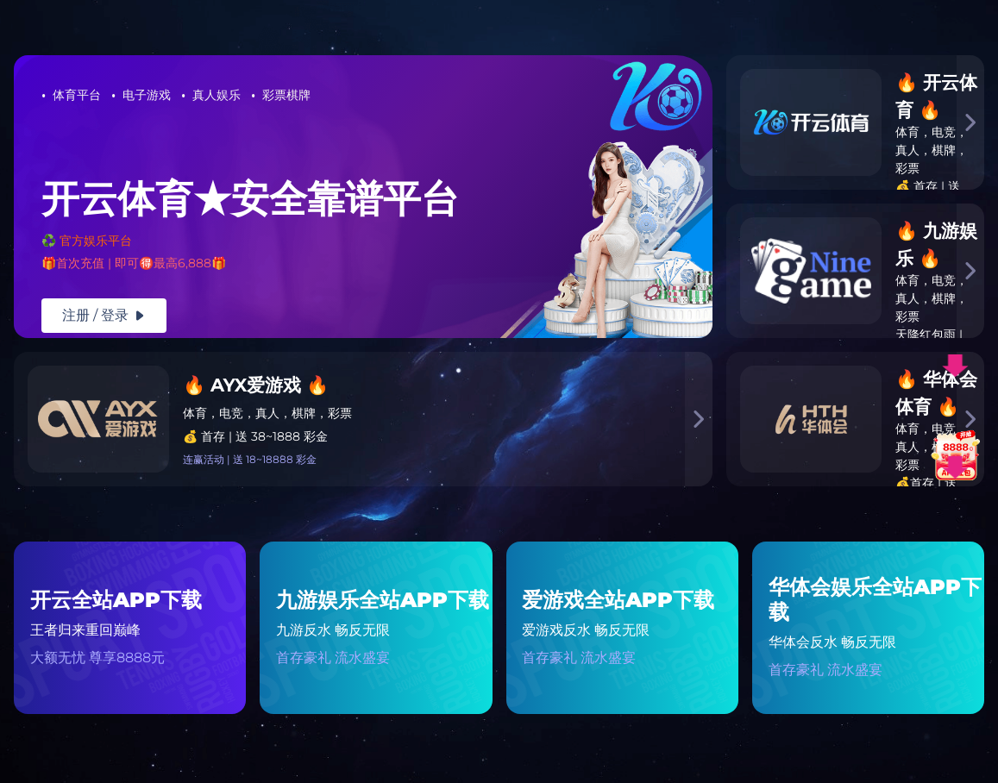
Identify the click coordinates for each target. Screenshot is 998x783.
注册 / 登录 (104, 315)
